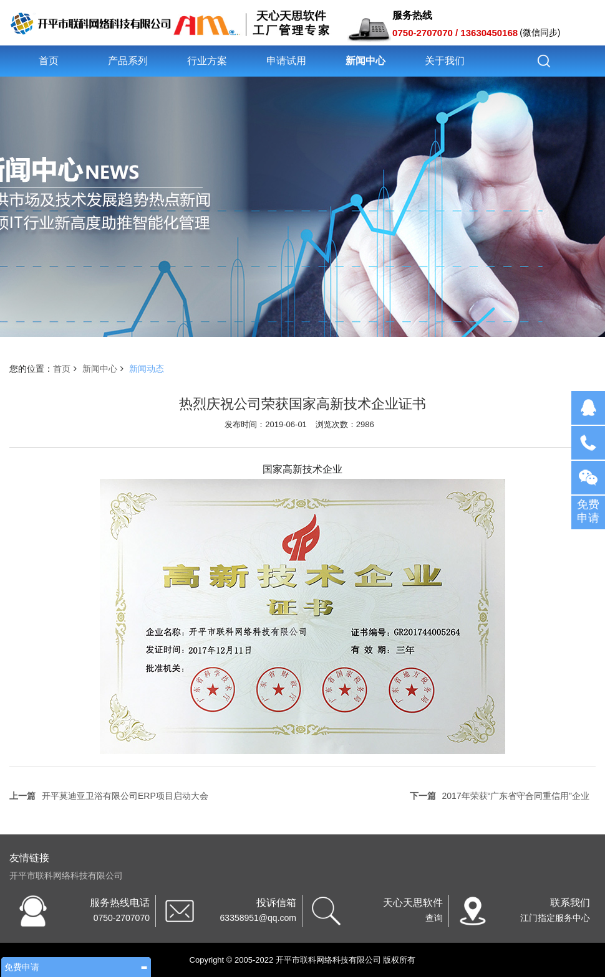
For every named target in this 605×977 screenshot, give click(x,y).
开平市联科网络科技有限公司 (66, 875)
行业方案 (207, 60)
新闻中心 (365, 60)
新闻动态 (146, 369)
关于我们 (445, 60)
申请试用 (286, 60)
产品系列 (128, 60)
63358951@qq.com (258, 918)
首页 (49, 60)
